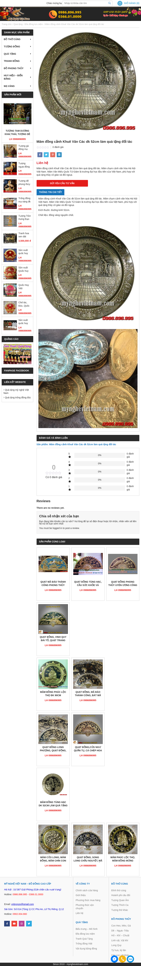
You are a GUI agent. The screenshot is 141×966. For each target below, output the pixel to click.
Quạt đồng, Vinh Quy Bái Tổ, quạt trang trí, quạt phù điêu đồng (53, 639)
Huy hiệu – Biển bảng (13, 77)
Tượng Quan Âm (120, 900)
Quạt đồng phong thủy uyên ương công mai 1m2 (122, 583)
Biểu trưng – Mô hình (86, 929)
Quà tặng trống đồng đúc (17, 397)
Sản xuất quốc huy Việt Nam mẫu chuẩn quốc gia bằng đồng (24, 252)
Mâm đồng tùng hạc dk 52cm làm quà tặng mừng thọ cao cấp (53, 804)
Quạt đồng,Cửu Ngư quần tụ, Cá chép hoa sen (88, 749)
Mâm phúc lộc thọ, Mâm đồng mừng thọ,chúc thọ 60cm (122, 859)
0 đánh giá (58, 147)
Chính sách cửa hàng (87, 890)
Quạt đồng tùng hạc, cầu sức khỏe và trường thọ (88, 583)
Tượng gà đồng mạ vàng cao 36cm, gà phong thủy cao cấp (24, 148)
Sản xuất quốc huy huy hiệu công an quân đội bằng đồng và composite (24, 322)
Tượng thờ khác (119, 910)
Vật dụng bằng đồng (86, 948)
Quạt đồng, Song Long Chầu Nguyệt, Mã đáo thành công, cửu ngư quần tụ (87, 859)
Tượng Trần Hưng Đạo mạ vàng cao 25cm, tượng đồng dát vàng (24, 218)
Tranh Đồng (12, 61)
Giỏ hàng (130, 3)
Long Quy (116, 945)
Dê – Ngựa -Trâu (120, 930)
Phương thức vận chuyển (85, 907)
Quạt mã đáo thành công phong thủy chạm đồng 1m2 (53, 583)
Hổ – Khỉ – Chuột (120, 935)
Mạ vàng (9, 86)
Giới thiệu (81, 895)
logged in (57, 528)
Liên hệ (79, 913)
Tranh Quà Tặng (84, 938)
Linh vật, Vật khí (119, 940)
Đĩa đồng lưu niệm (85, 933)
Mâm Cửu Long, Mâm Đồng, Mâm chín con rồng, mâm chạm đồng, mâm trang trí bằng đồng (53, 859)
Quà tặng (10, 54)
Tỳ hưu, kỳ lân (118, 950)
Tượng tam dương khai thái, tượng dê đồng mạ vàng (17, 132)
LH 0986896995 (17, 139)
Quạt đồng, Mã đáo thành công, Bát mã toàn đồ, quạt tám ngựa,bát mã (88, 694)
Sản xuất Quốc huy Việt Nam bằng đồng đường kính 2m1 (24, 269)
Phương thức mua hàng (88, 900)
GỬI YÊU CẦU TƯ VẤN (62, 183)
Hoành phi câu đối (120, 895)
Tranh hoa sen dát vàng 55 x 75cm (23, 235)
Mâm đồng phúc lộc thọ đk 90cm (53, 694)
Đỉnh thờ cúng (118, 890)
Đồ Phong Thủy (13, 68)
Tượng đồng (12, 46)
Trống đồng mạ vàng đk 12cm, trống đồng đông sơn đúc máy (24, 200)
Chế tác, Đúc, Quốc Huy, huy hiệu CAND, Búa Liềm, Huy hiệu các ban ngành (24, 304)
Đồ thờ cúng (12, 39)
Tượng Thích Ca (120, 905)
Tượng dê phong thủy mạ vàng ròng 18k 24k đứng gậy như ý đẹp (24, 182)
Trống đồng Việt (84, 943)
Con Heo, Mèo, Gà (121, 925)
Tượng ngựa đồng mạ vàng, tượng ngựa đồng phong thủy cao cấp (24, 165)
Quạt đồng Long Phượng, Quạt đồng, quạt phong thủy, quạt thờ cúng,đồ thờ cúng (53, 749)
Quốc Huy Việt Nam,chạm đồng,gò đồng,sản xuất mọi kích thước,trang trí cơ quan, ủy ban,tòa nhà (24, 287)
